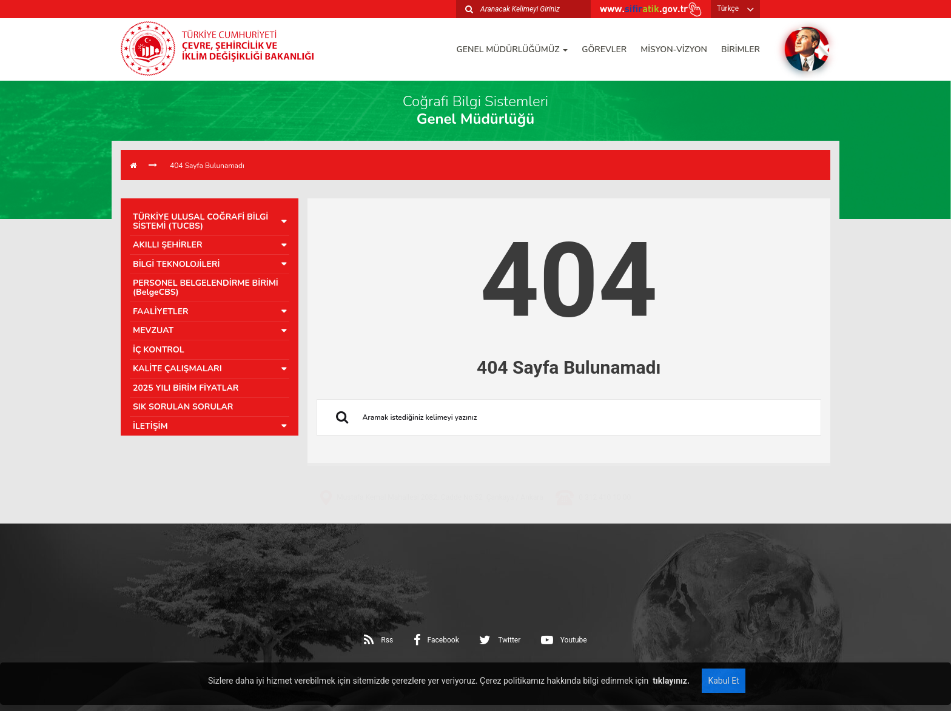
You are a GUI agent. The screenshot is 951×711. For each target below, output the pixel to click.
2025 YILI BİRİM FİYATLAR (185, 388)
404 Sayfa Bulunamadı (207, 165)
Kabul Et (723, 681)
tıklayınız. (670, 681)
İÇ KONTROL (158, 350)
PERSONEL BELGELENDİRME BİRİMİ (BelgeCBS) (205, 287)
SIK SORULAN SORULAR (183, 407)
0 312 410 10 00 (605, 536)
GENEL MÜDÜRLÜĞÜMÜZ (512, 49)
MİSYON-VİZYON (673, 49)
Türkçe (728, 8)
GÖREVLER (604, 49)
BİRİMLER (740, 49)
